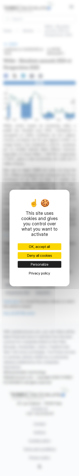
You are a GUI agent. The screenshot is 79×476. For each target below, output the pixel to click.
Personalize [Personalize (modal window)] (39, 264)
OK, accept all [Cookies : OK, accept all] (39, 247)
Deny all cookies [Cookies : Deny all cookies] (39, 255)
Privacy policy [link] (39, 273)
